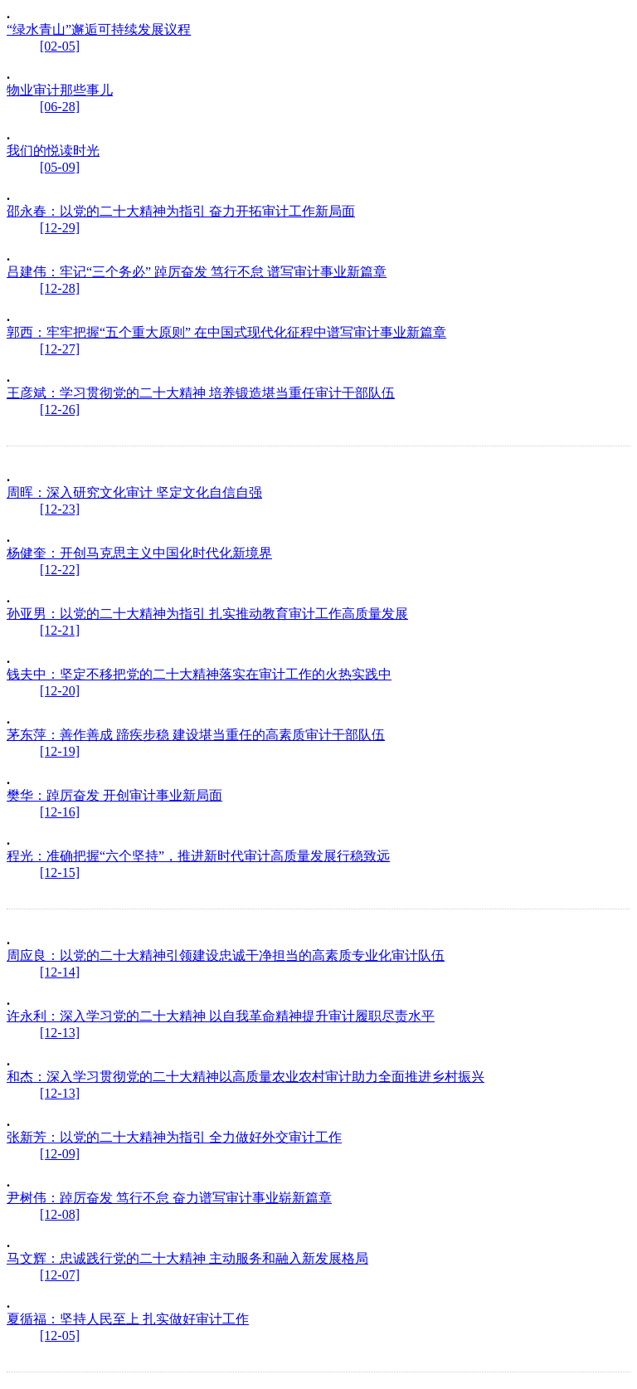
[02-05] (60, 46)
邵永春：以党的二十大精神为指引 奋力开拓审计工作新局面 (181, 211)
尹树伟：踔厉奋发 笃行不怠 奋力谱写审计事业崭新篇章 (169, 1198)
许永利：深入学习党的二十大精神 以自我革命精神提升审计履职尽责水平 (221, 1016)
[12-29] (60, 228)
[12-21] (60, 630)
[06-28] (60, 107)
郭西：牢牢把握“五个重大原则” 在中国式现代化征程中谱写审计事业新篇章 (226, 332)
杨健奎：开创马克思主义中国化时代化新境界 (139, 553)
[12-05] (60, 1335)
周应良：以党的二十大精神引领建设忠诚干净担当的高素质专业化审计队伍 (226, 955)
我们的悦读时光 (53, 151)
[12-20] (60, 691)
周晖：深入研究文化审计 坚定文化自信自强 (134, 492)
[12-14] (60, 972)
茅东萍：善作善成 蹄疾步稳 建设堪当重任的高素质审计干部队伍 (196, 735)
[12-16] (60, 812)
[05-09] (60, 167)
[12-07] (60, 1275)
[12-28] (60, 288)
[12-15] (60, 872)
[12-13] (60, 1033)
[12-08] (60, 1214)
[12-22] (60, 570)
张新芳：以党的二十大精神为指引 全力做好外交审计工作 (174, 1137)
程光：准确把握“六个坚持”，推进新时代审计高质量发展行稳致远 (198, 856)
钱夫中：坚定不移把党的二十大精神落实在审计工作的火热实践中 (199, 674)
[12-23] (60, 509)
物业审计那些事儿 (60, 90)
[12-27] (60, 349)
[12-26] (60, 409)
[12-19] (60, 751)
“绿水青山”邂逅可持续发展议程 (99, 29)
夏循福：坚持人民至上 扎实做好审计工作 (128, 1319)
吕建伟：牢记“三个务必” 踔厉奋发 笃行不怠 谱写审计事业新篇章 (197, 272)
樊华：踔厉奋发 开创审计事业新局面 (114, 795)
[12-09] (60, 1154)
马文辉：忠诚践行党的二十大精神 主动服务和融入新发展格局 (187, 1258)
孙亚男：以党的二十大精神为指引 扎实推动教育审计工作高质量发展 (207, 614)
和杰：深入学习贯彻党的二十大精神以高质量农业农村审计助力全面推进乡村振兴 (245, 1077)
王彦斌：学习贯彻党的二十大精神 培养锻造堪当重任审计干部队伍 (201, 393)
